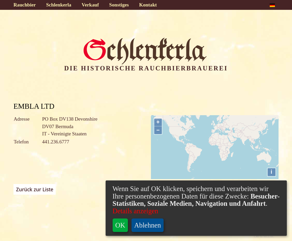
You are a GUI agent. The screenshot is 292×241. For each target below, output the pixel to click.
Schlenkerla (58, 5)
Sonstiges (119, 5)
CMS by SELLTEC (264, 236)
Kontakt (148, 5)
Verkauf (90, 5)
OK (120, 225)
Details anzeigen (135, 211)
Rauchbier (24, 5)
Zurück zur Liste (34, 189)
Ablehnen (147, 225)
